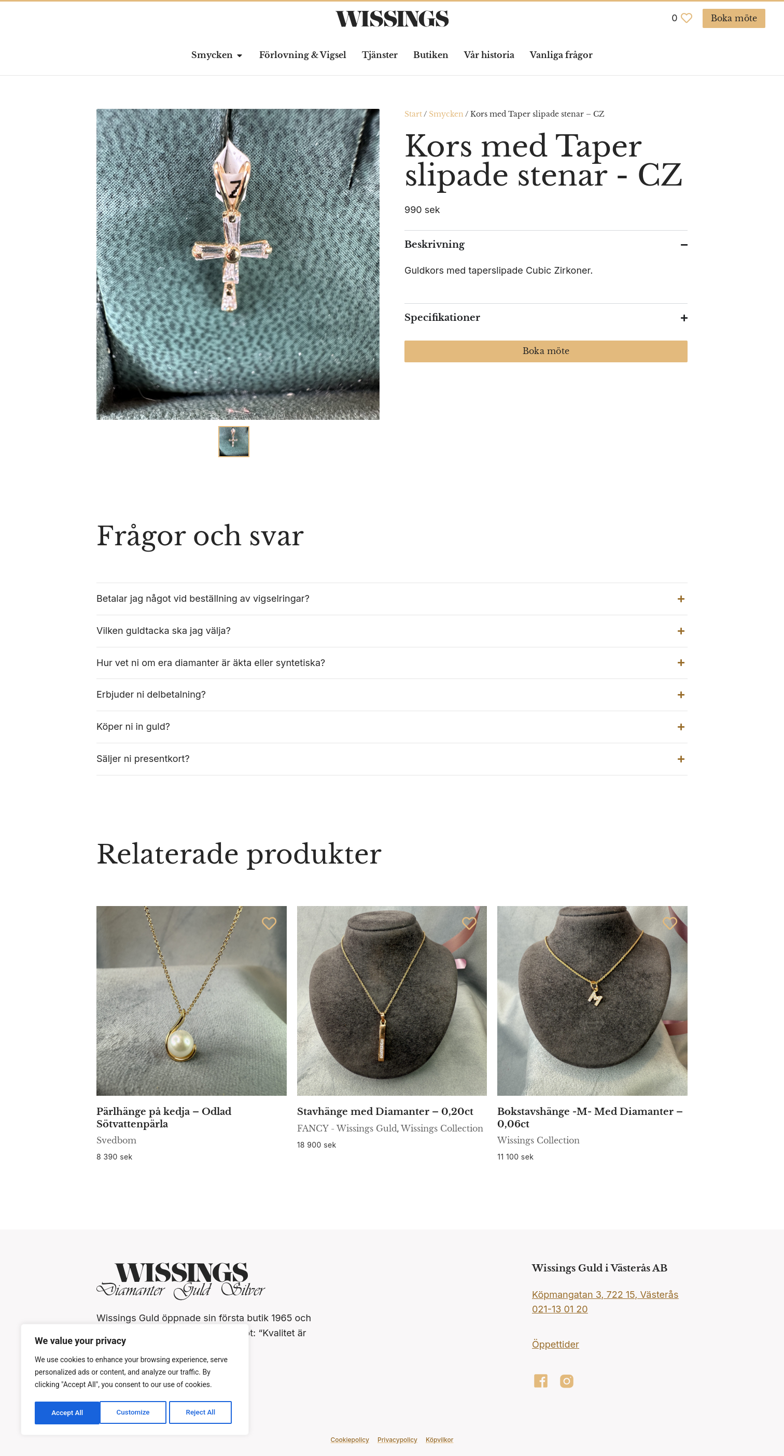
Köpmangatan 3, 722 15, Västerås (605, 1294)
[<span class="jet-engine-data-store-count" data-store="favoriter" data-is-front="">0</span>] (686, 18)
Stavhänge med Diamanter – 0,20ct (385, 1112)
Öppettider (555, 1344)
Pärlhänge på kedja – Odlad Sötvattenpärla (163, 1117)
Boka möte (546, 351)
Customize (67, 1413)
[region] (135, 1380)
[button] (392, 598)
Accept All (202, 1413)
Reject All (135, 1413)
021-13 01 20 (560, 1309)
